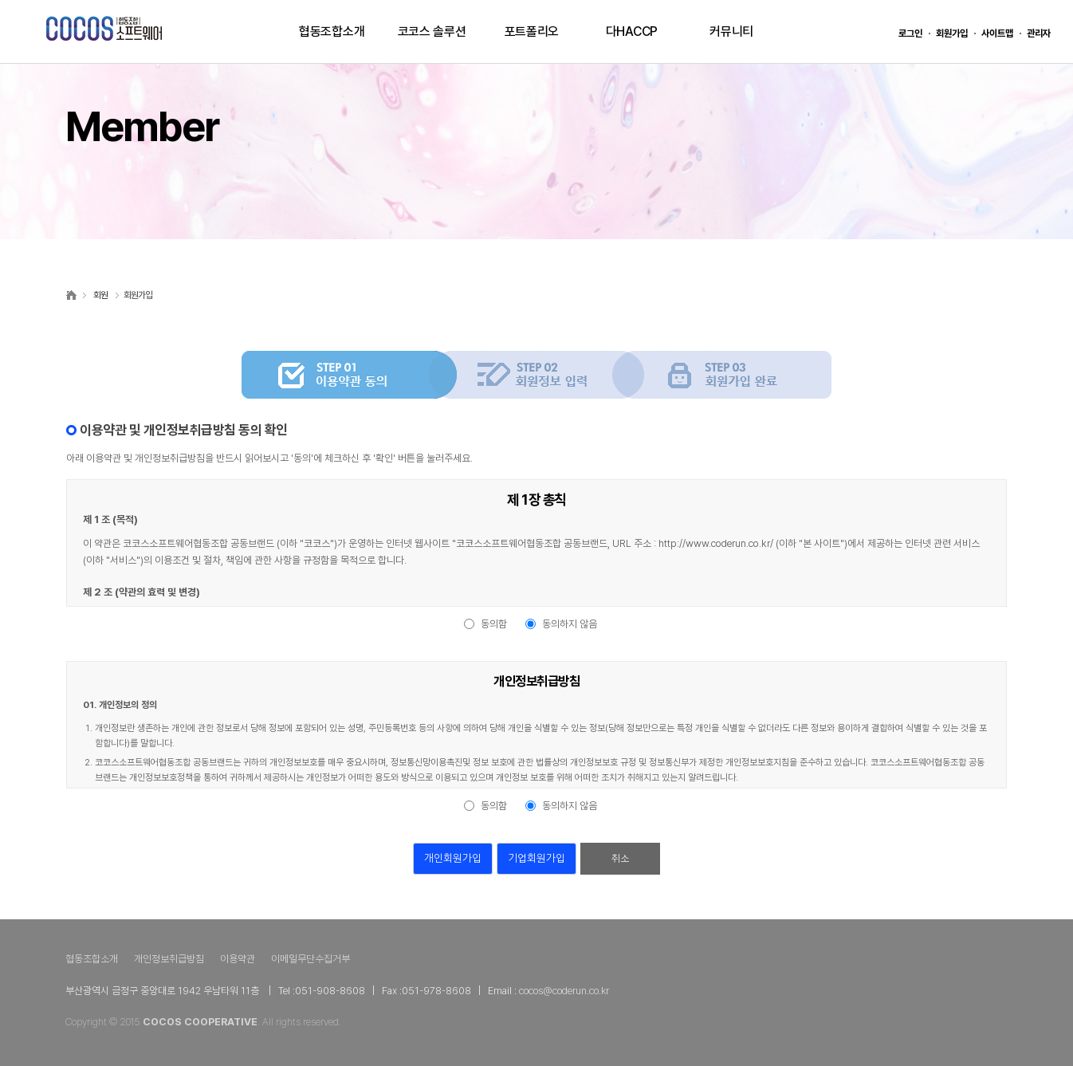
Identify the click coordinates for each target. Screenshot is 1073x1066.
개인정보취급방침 (169, 959)
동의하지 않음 (569, 624)
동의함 (494, 624)
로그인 (910, 33)
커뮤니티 (731, 31)
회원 (100, 295)
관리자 (1039, 33)
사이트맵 (997, 33)
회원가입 (952, 33)
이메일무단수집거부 (310, 959)
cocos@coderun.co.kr (564, 991)
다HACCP (632, 31)
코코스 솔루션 (432, 31)
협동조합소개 (331, 31)
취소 (620, 858)
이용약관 (237, 959)
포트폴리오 (532, 31)
